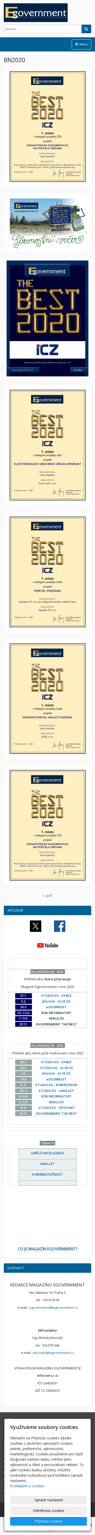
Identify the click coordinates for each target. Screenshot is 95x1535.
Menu (81, 44)
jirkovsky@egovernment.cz (53, 1352)
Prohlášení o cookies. (27, 1486)
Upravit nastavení (48, 1499)
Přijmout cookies (48, 1521)
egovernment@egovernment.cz (53, 1307)
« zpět (47, 895)
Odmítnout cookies (48, 1510)
